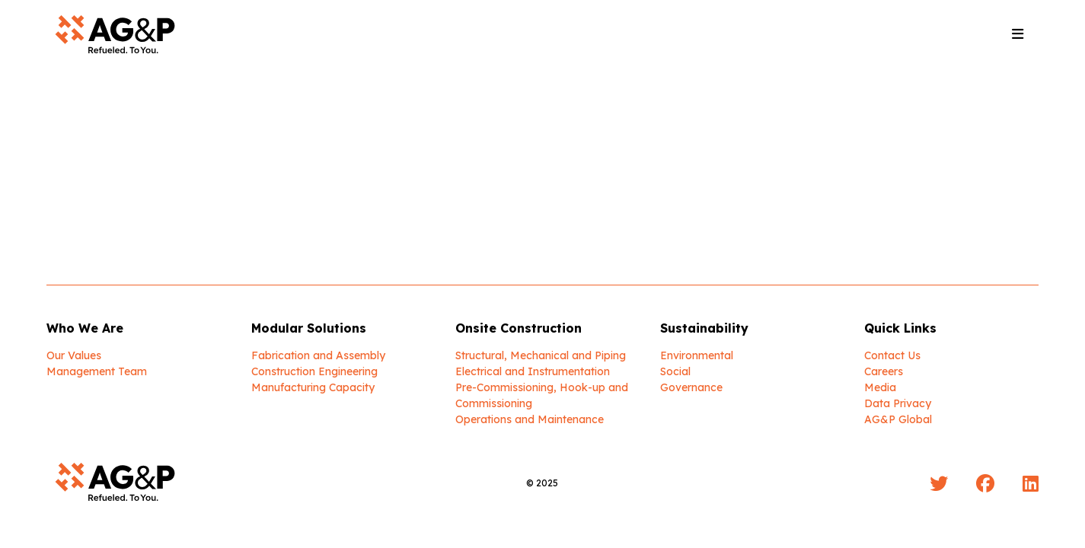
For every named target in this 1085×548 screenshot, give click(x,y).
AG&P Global (898, 419)
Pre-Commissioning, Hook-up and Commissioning (541, 395)
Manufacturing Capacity (313, 387)
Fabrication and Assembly (318, 355)
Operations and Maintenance (529, 419)
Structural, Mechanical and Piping (540, 355)
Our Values (73, 355)
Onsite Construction (518, 328)
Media (880, 387)
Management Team (96, 371)
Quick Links (900, 328)
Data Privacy (897, 403)
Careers (883, 371)
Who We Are (84, 328)
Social (675, 371)
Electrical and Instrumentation (532, 371)
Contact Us (892, 355)
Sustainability (704, 328)
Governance (691, 387)
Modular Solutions (308, 328)
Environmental (696, 355)
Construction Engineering (314, 371)
